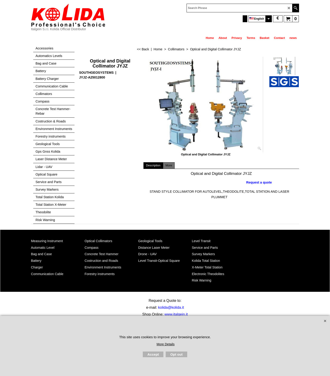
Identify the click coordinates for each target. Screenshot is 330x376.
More (168, 165)
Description (153, 165)
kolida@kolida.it (171, 307)
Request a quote (259, 182)
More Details (166, 344)
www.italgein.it (176, 314)
